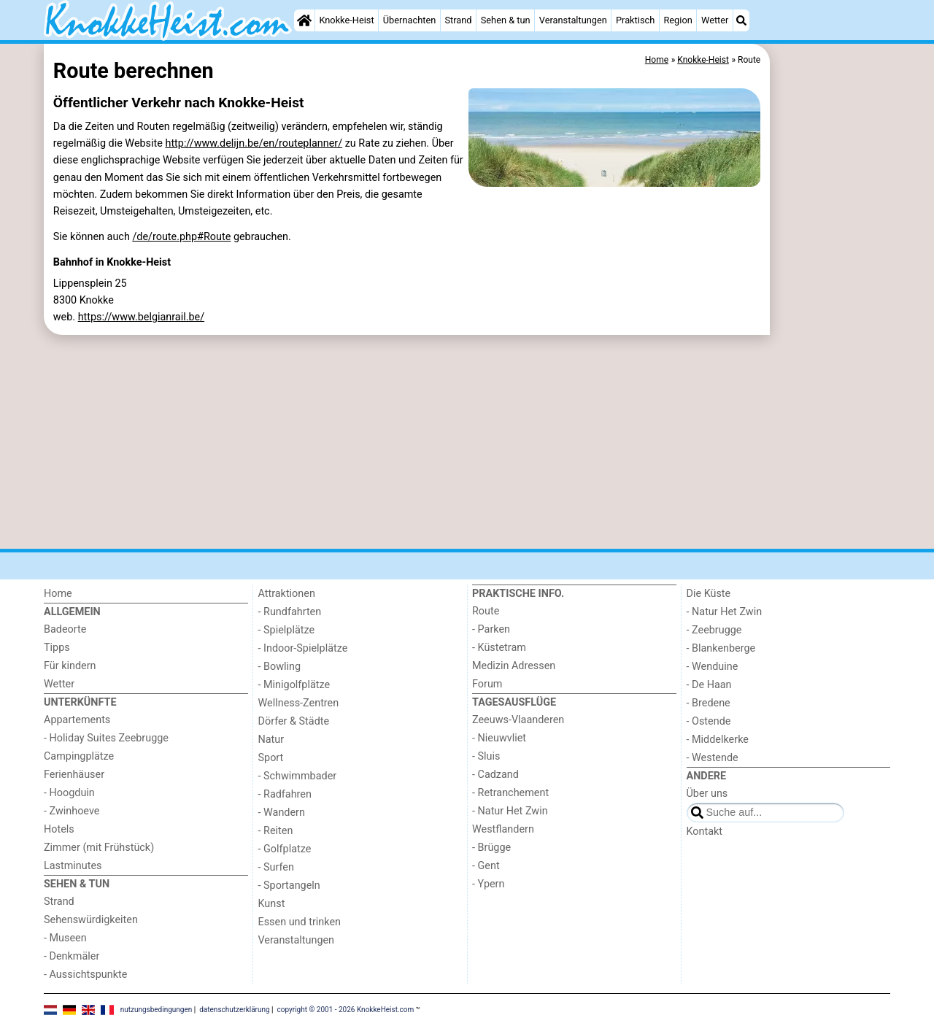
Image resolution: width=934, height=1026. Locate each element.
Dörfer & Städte (294, 721)
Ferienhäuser (74, 774)
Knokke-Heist (346, 20)
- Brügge (491, 847)
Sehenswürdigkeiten (91, 920)
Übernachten (409, 20)
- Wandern (281, 812)
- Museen (65, 938)
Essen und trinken (299, 922)
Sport (271, 758)
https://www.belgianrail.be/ (141, 317)
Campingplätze (79, 756)
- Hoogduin (69, 793)
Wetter (714, 20)
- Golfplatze (285, 849)
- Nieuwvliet (499, 738)
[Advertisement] (831, 379)
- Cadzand (495, 774)
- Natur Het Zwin (510, 811)
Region (677, 20)
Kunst (271, 904)
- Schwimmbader (297, 776)
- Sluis (486, 756)
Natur (271, 739)
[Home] (304, 20)
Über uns (707, 793)
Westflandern (503, 829)
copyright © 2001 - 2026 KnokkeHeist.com (345, 1009)
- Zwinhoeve (71, 811)
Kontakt (705, 831)
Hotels (59, 829)
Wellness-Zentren (298, 703)
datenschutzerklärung (234, 1009)
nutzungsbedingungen (156, 1009)
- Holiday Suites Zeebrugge (106, 738)
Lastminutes (72, 866)
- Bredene (708, 703)
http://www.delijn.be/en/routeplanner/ (253, 143)
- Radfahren (285, 794)
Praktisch (635, 20)
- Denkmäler (71, 956)
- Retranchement (510, 793)
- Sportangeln (289, 885)
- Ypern (488, 884)
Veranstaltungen (573, 20)
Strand (457, 20)
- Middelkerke (718, 739)
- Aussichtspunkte (85, 974)
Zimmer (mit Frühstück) (99, 847)
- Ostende (709, 721)
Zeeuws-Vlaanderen (518, 720)
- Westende (712, 758)
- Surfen (276, 867)
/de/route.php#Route (181, 237)
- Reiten (275, 831)
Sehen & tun (505, 20)
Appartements (77, 720)
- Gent (486, 866)
